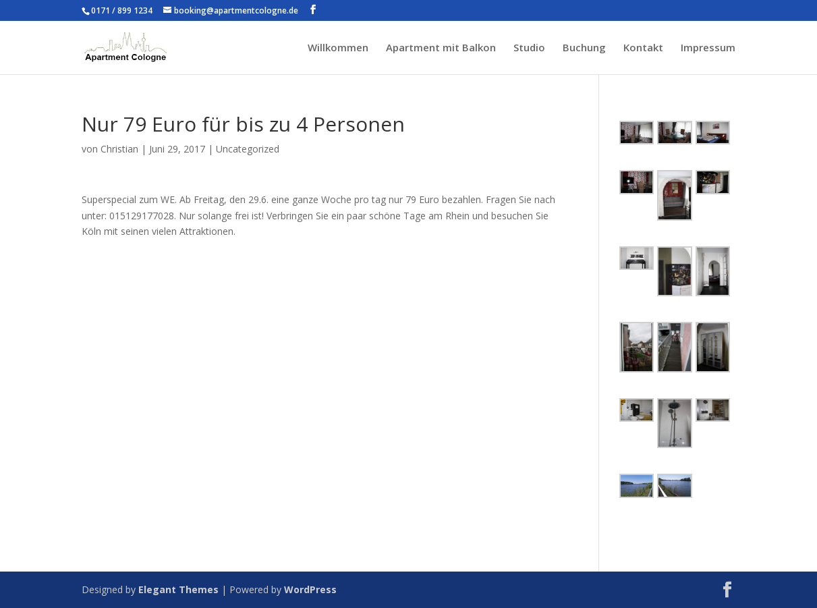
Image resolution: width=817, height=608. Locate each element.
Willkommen (338, 48)
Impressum (708, 48)
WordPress (310, 589)
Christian (119, 148)
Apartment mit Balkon (441, 48)
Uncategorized (247, 148)
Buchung (584, 48)
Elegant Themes (178, 589)
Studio (529, 48)
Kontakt (643, 48)
